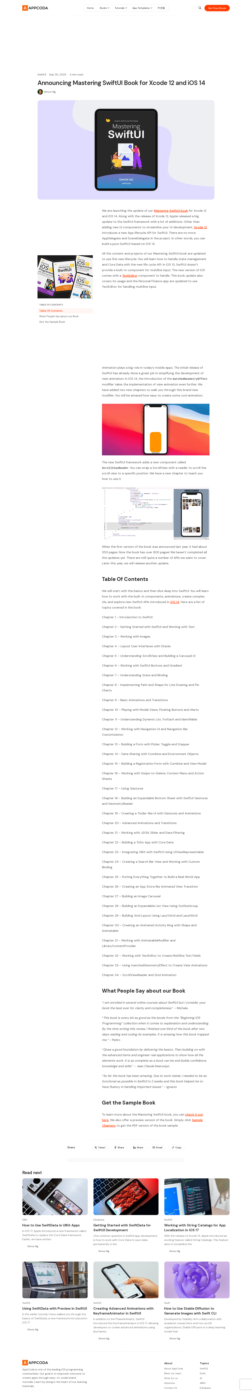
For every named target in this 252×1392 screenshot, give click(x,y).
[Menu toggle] (108, 8)
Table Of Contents (51, 311)
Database (98, 1219)
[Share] (119, 1147)
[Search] (200, 8)
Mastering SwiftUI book (171, 211)
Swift (167, 1302)
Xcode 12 (200, 227)
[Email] (157, 1147)
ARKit (203, 1383)
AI (201, 1378)
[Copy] (176, 1147)
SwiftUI (42, 74)
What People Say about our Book (59, 316)
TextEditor (129, 276)
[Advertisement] (126, 40)
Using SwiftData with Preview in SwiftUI (54, 1308)
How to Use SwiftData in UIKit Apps (51, 1225)
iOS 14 (174, 602)
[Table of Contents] (65, 305)
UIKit (24, 1219)
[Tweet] (100, 1147)
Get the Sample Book (52, 322)
